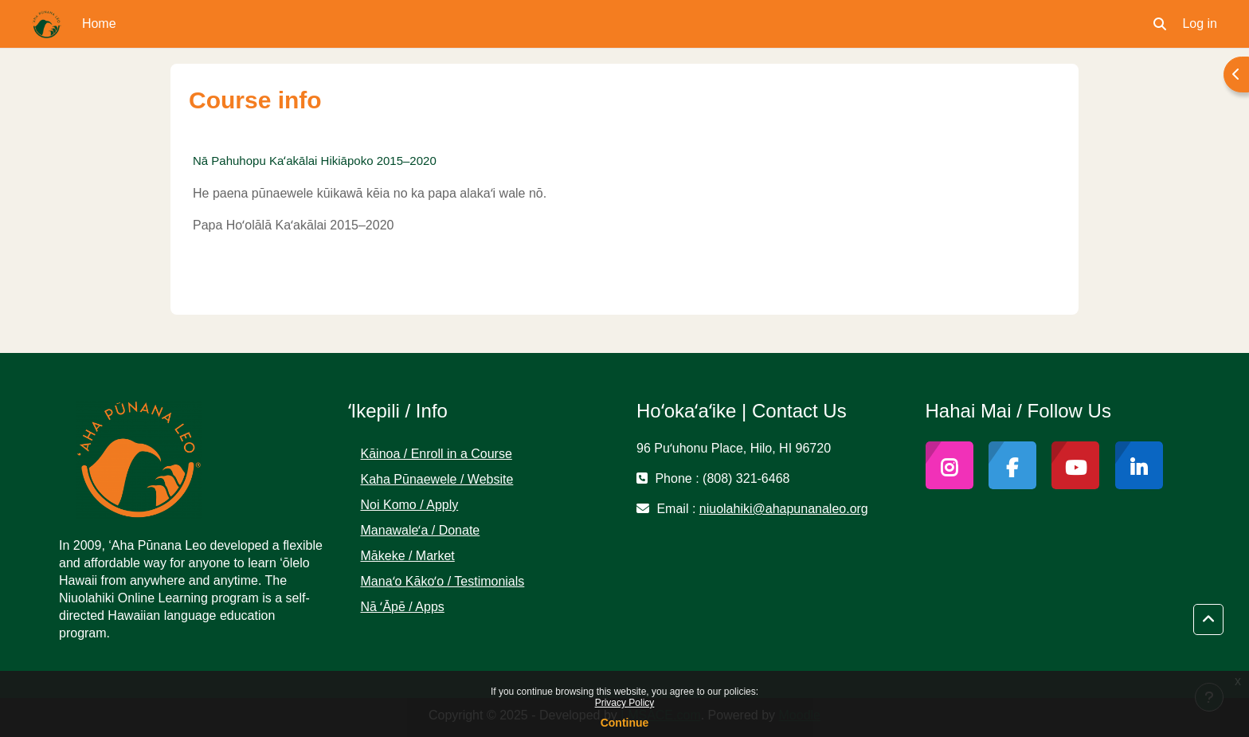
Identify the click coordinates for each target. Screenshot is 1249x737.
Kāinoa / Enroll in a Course (436, 454)
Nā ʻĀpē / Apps (402, 607)
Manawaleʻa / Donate (420, 530)
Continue (625, 722)
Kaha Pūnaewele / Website (437, 479)
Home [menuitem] (99, 23)
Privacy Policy (625, 702)
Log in (1199, 23)
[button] (1160, 24)
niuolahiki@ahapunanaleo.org (783, 509)
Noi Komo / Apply (410, 505)
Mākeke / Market (408, 556)
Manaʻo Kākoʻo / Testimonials (443, 581)
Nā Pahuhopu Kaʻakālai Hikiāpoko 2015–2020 (315, 160)
